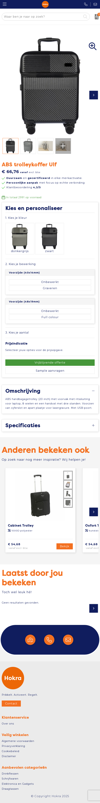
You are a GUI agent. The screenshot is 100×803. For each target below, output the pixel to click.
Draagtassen (10, 788)
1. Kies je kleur (16, 217)
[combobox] (41, 17)
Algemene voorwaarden (18, 741)
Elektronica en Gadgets (18, 783)
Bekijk (64, 546)
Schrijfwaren (10, 778)
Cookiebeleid (10, 751)
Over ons (8, 723)
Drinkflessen (10, 773)
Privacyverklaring (13, 746)
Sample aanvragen (50, 370)
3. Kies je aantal (17, 332)
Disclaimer (9, 756)
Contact (11, 703)
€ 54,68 (24, 546)
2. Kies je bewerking (20, 264)
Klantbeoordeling (23, 187)
